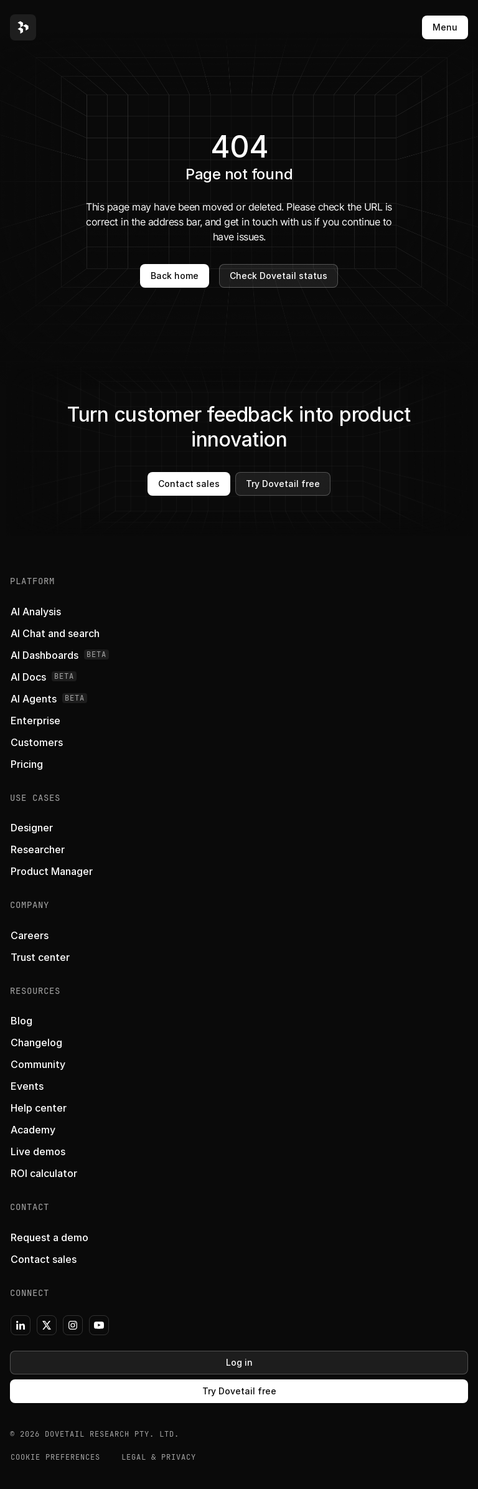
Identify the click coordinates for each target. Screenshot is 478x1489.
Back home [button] (175, 275)
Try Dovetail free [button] (283, 483)
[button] (23, 27)
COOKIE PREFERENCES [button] (55, 1457)
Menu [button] (445, 27)
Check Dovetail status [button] (278, 275)
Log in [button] (239, 1362)
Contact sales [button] (189, 483)
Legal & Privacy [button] (158, 1457)
